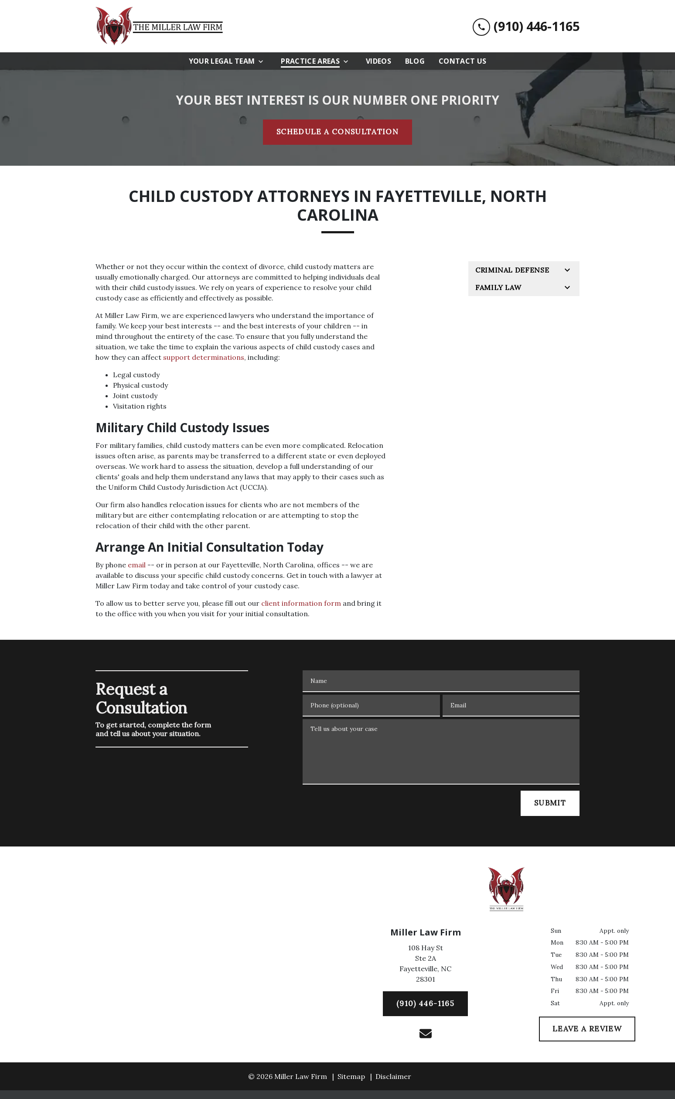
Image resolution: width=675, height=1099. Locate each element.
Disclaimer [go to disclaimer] (393, 1076)
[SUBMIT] (550, 803)
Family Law (498, 287)
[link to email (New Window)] (425, 1034)
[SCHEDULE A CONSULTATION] (337, 132)
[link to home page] (160, 26)
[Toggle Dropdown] (263, 61)
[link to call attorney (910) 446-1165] (526, 26)
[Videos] (378, 61)
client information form (301, 603)
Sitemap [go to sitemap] (351, 1076)
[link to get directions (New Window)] (425, 965)
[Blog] (415, 61)
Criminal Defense (512, 270)
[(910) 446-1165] (425, 1004)
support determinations (203, 357)
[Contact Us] (462, 61)
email (137, 564)
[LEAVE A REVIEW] (587, 1029)
